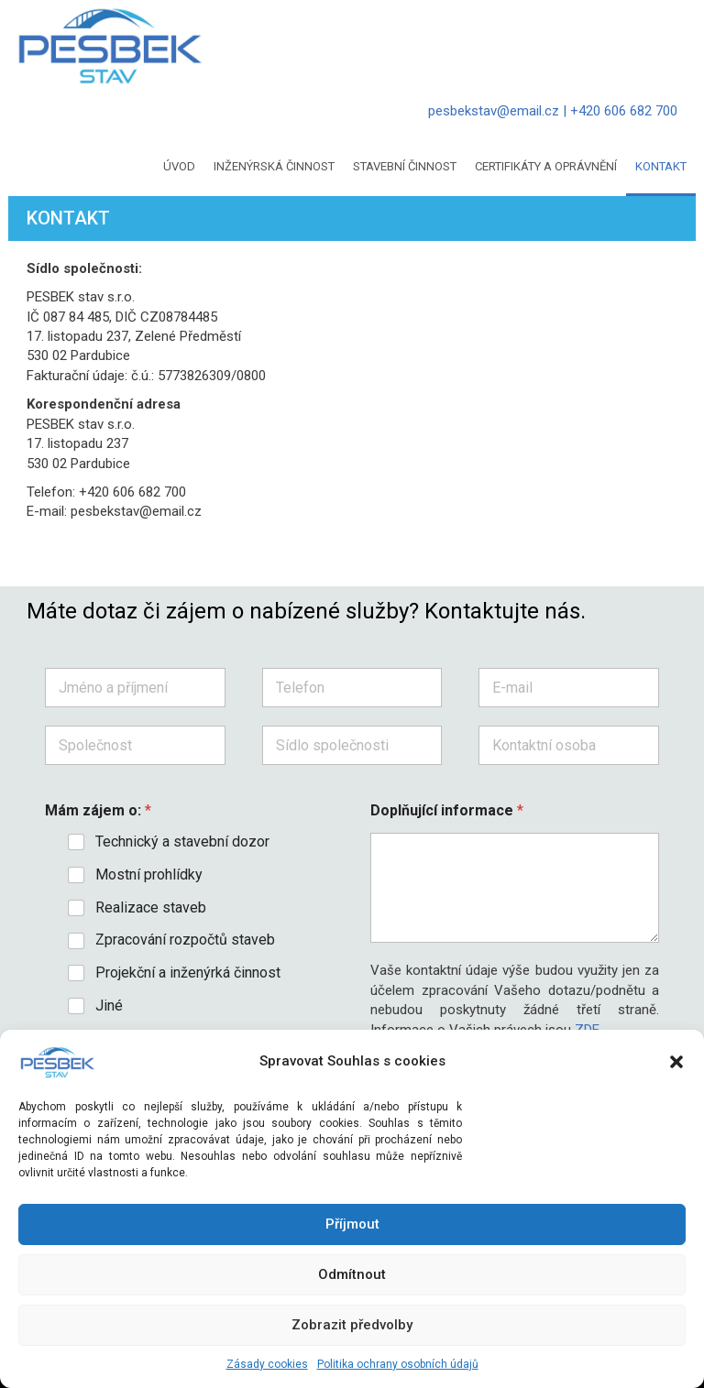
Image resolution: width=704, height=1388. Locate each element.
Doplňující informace (446, 810)
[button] (676, 1062)
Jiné (109, 1005)
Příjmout (352, 1224)
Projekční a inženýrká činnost (187, 972)
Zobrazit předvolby (352, 1325)
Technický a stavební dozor (182, 841)
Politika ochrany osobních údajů (397, 1364)
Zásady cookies (267, 1364)
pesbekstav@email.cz (493, 111)
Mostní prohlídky (149, 874)
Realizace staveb (150, 907)
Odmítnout (352, 1274)
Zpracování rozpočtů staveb (185, 939)
